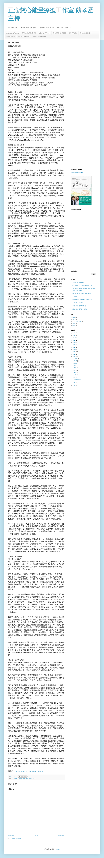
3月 (75, 377)
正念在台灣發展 (76, 321)
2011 (74, 385)
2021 (74, 335)
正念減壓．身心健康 (77, 302)
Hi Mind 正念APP (44, 33)
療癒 (30, 778)
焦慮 (73, 323)
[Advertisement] (77, 71)
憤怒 (73, 319)
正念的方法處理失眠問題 (79, 306)
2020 (74, 337)
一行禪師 (14, 778)
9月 (75, 365)
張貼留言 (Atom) (16, 838)
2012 (74, 356)
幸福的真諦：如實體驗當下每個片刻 (82, 299)
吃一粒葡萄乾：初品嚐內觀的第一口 (82, 285)
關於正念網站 (73, 33)
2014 (74, 351)
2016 (74, 347)
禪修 (32, 778)
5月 (75, 372)
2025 (74, 333)
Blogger (58, 849)
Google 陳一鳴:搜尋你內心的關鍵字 (81, 293)
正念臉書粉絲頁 (85, 33)
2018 (74, 342)
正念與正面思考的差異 (78, 282)
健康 (21, 778)
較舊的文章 (61, 835)
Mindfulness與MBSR (12, 33)
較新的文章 (11, 835)
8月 (75, 368)
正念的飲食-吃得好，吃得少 (79, 309)
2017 (74, 344)
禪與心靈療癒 (77, 379)
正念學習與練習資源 (59, 33)
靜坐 (27, 778)
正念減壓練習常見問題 (29, 33)
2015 (74, 349)
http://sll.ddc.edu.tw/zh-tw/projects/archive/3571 (29, 771)
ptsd (35, 778)
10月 (75, 363)
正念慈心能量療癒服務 (39, 36)
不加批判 (74, 296)
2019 (74, 340)
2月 (75, 382)
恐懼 (18, 778)
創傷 (24, 778)
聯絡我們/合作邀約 (24, 36)
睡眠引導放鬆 (10, 36)
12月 (75, 358)
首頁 (36, 835)
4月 (75, 375)
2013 (74, 354)
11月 (75, 361)
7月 (75, 370)
